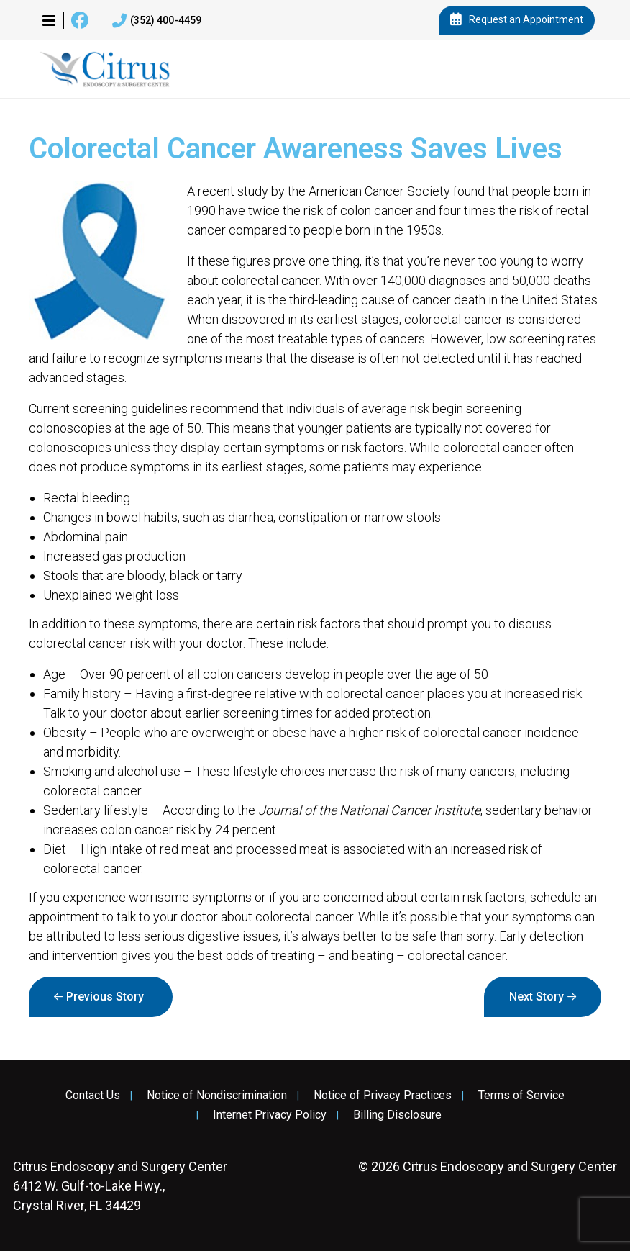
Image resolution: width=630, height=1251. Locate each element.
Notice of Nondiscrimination (217, 1095)
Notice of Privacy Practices (383, 1095)
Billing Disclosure (397, 1115)
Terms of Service (521, 1095)
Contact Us (92, 1095)
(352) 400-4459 (156, 21)
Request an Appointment (516, 20)
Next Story (536, 996)
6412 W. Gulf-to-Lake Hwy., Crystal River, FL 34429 (120, 1186)
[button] (49, 20)
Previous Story (105, 996)
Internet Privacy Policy (270, 1115)
